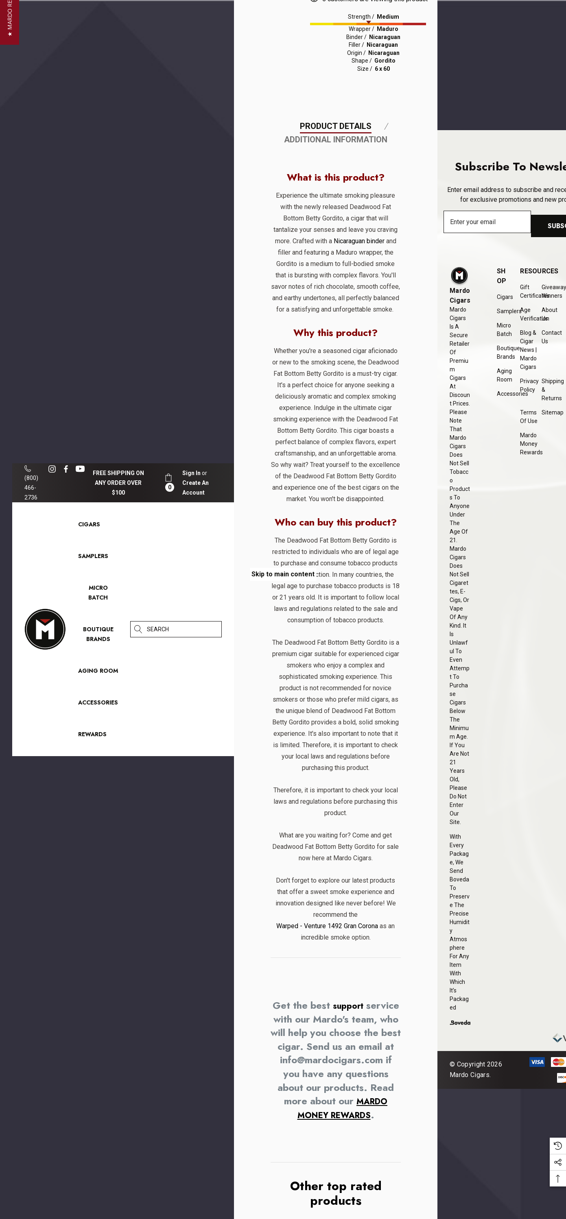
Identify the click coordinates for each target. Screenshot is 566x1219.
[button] (9, 609)
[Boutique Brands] (98, 636)
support (366, 1152)
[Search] (138, 629)
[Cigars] (89, 526)
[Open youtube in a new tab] (81, 469)
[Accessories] (98, 704)
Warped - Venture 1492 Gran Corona (325, 1073)
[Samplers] (93, 558)
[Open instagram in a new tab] (53, 469)
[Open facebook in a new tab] (66, 469)
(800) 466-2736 (31, 483)
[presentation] (408, 21)
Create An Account (195, 488)
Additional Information (335, 252)
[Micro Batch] (98, 592)
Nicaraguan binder (356, 354)
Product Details (336, 239)
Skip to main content (283, 574)
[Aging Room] (98, 673)
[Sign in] (191, 473)
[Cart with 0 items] (168, 482)
